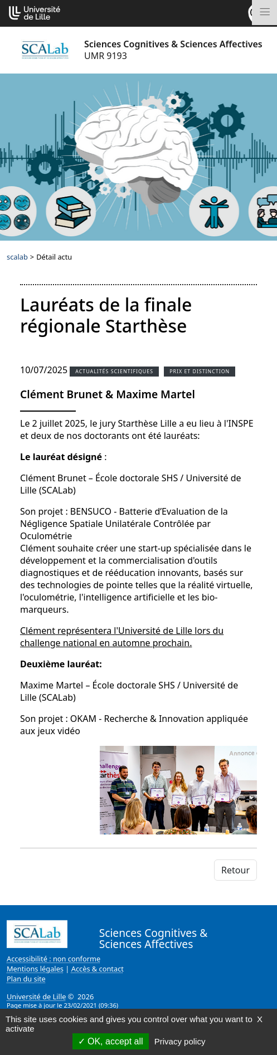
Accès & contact (97, 969)
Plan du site (26, 979)
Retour (235, 870)
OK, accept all (110, 1041)
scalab (17, 257)
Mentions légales (35, 969)
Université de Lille (36, 996)
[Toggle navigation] (264, 12)
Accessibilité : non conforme (53, 959)
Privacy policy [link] (180, 1041)
